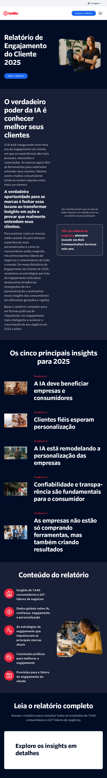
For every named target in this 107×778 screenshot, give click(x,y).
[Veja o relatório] (16, 76)
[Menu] (100, 13)
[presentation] (79, 188)
